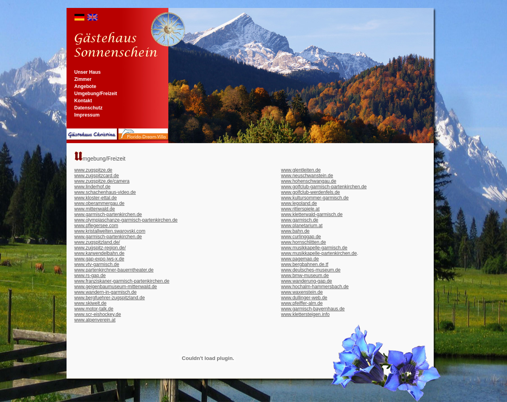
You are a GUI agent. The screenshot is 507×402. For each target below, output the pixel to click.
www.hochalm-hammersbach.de (315, 286)
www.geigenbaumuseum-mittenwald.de (115, 286)
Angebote (85, 86)
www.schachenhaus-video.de (105, 192)
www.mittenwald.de (94, 209)
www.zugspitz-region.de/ (100, 248)
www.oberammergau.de (99, 203)
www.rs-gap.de (90, 275)
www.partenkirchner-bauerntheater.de (114, 270)
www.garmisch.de (299, 220)
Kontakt (83, 100)
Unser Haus (87, 72)
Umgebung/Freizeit (95, 93)
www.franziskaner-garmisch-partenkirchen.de (122, 281)
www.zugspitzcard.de (96, 175)
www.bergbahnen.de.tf (304, 264)
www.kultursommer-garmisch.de (315, 198)
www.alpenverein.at (95, 320)
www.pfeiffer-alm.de (302, 303)
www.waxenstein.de (302, 292)
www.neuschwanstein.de (307, 175)
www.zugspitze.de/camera (102, 181)
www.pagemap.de (300, 259)
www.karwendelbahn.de (99, 253)
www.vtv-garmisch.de (96, 264)
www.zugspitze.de (93, 170)
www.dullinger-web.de (304, 298)
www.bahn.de (295, 231)
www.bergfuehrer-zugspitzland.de (109, 298)
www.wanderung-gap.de (306, 281)
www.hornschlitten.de (303, 242)
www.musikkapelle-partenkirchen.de (319, 253)
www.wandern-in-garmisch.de (105, 292)
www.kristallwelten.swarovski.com (109, 231)
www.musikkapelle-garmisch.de (314, 248)
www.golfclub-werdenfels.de (310, 192)
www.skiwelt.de (90, 303)
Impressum (87, 115)
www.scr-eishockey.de (97, 314)
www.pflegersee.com (96, 225)
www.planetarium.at (302, 225)
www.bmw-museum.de (305, 275)
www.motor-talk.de (94, 309)
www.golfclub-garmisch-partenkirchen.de (324, 187)
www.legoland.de (299, 203)
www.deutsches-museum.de (311, 270)
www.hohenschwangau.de (308, 181)
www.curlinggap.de (301, 236)
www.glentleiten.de (301, 170)
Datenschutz (88, 108)
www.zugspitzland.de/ (97, 242)
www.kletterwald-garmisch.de (312, 214)
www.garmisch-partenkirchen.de (108, 214)
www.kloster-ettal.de (95, 198)
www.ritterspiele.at (300, 209)
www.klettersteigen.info (305, 314)
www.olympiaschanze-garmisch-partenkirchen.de (126, 220)
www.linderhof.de (92, 187)
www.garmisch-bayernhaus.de (313, 309)
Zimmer (82, 79)
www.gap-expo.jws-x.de (99, 259)
